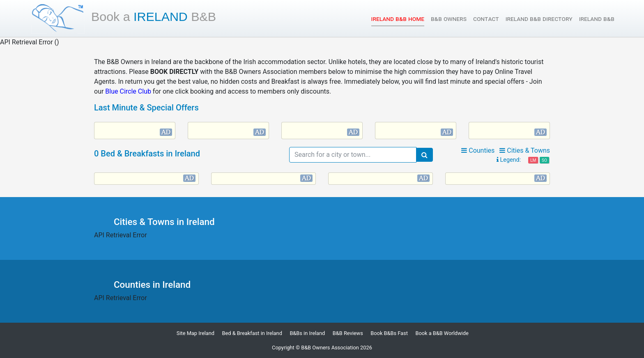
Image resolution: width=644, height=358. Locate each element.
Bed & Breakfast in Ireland (252, 333)
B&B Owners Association (330, 347)
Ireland (153, 16)
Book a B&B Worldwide (441, 333)
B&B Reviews (348, 333)
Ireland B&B (596, 19)
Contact (486, 19)
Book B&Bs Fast (389, 333)
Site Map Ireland (195, 333)
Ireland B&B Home (397, 18)
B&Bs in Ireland (307, 333)
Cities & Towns (524, 150)
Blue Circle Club (128, 91)
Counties (477, 150)
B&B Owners (449, 19)
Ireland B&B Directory (539, 19)
